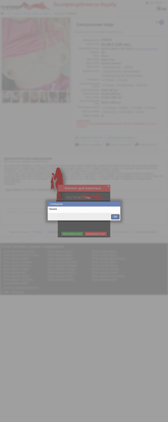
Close (118, 204)
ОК (115, 216)
